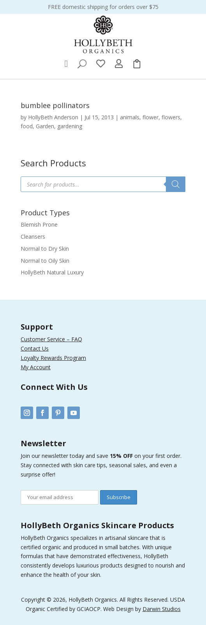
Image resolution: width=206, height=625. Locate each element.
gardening (69, 126)
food (27, 126)
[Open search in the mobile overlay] (103, 184)
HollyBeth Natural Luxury (52, 272)
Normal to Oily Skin (45, 260)
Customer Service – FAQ (51, 339)
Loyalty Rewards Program (53, 357)
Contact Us (35, 348)
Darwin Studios (162, 609)
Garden (45, 126)
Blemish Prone (39, 224)
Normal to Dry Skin (45, 248)
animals (129, 117)
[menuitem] (66, 63)
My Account (36, 367)
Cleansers (33, 236)
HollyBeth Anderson (53, 117)
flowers (171, 117)
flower (150, 117)
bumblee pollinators (55, 105)
